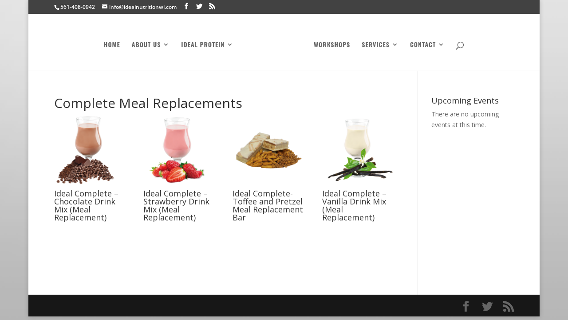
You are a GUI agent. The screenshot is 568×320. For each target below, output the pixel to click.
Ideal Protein (203, 45)
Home (112, 45)
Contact (423, 45)
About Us (146, 45)
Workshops (332, 45)
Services (376, 45)
